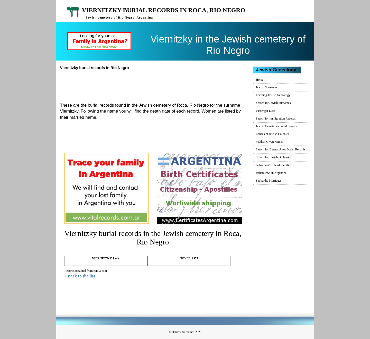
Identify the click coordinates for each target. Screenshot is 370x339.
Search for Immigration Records (276, 118)
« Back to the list (79, 276)
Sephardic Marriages (269, 180)
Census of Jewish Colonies (272, 134)
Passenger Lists (265, 111)
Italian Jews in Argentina (271, 173)
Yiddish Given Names (269, 141)
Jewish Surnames (266, 87)
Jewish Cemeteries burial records (276, 126)
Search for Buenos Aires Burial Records (280, 149)
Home (259, 79)
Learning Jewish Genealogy (273, 95)
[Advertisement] (154, 85)
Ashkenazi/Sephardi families (273, 165)
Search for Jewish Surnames (273, 103)
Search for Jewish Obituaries (273, 157)
